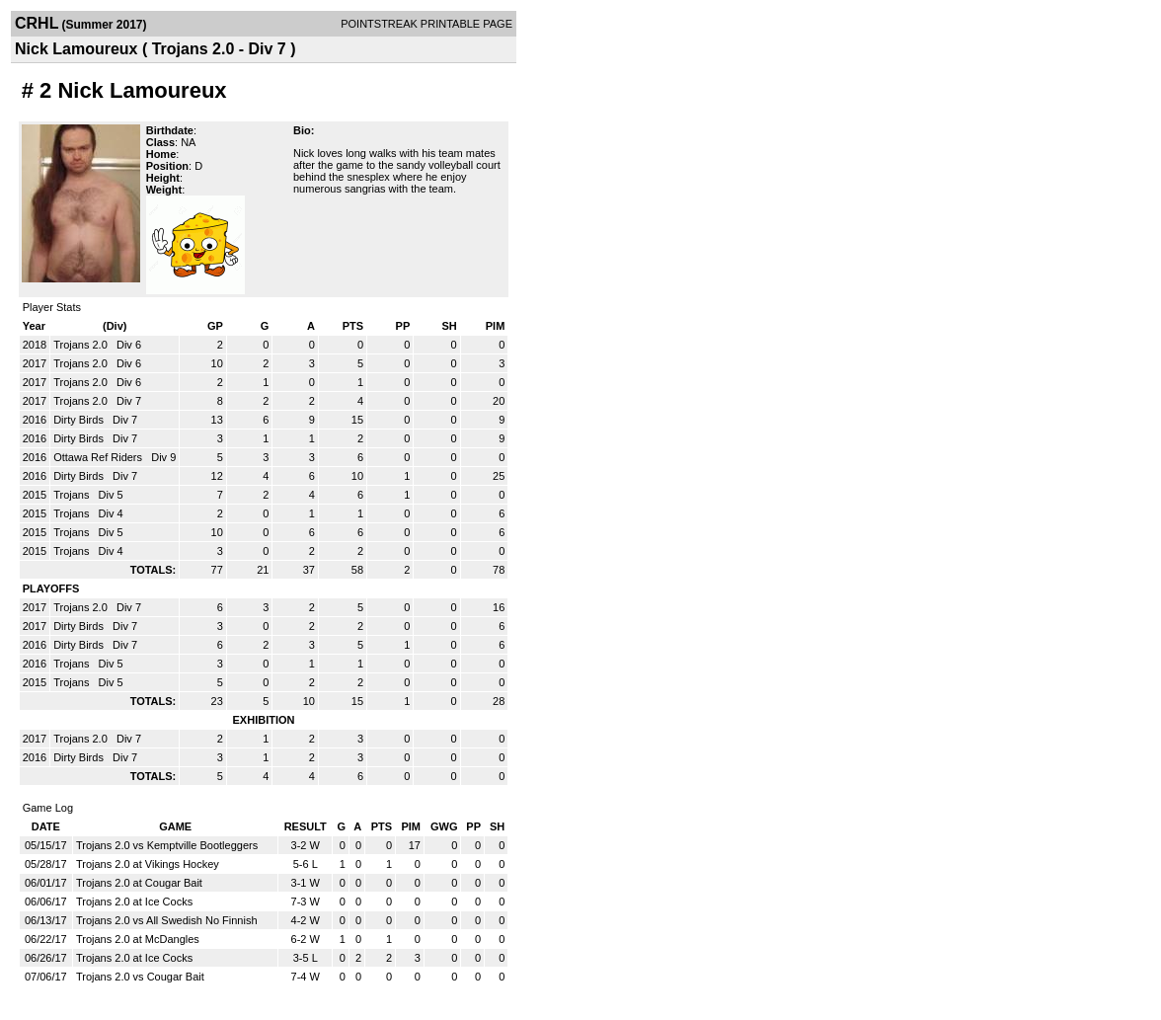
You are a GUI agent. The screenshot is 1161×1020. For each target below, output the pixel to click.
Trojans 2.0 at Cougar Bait (139, 883)
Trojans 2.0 (82, 345)
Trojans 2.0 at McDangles (137, 939)
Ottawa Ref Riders (99, 457)
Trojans (72, 495)
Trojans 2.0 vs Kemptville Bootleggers (167, 845)
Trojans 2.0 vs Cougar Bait (140, 976)
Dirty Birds (80, 420)
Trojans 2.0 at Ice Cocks (134, 901)
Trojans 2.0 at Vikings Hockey (147, 864)
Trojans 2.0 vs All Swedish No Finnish (167, 920)
